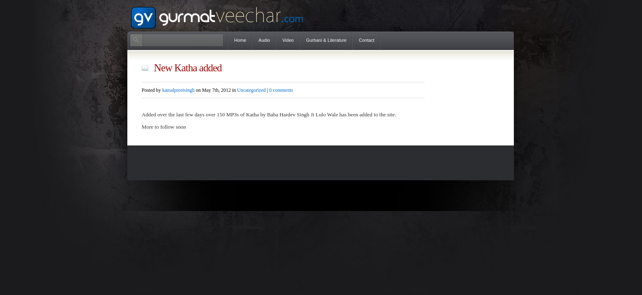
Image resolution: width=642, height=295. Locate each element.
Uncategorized (251, 90)
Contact (366, 40)
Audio (264, 40)
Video (288, 40)
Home (240, 40)
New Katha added (188, 67)
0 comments (281, 90)
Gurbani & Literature (326, 40)
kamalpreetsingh (178, 90)
